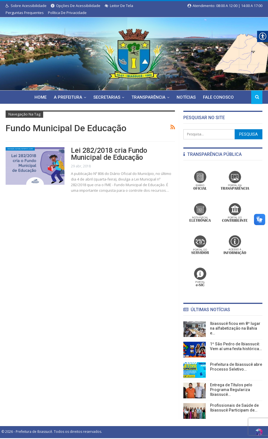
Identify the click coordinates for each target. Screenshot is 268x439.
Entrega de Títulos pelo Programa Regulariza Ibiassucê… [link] (231, 390)
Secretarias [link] (106, 97)
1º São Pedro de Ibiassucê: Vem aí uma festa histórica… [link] (236, 346)
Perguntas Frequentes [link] (25, 12)
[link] (134, 53)
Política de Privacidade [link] (67, 12)
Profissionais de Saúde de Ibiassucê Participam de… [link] (234, 407)
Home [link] (38, 97)
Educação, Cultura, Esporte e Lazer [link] (28, 151)
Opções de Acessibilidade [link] (75, 5)
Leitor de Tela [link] (119, 5)
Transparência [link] (149, 97)
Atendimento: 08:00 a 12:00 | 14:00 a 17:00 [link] (225, 5)
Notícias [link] (187, 97)
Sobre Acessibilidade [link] (26, 5)
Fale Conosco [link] (220, 97)
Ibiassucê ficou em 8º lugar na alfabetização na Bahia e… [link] (235, 328)
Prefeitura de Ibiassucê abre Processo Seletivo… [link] (236, 366)
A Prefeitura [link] (66, 97)
